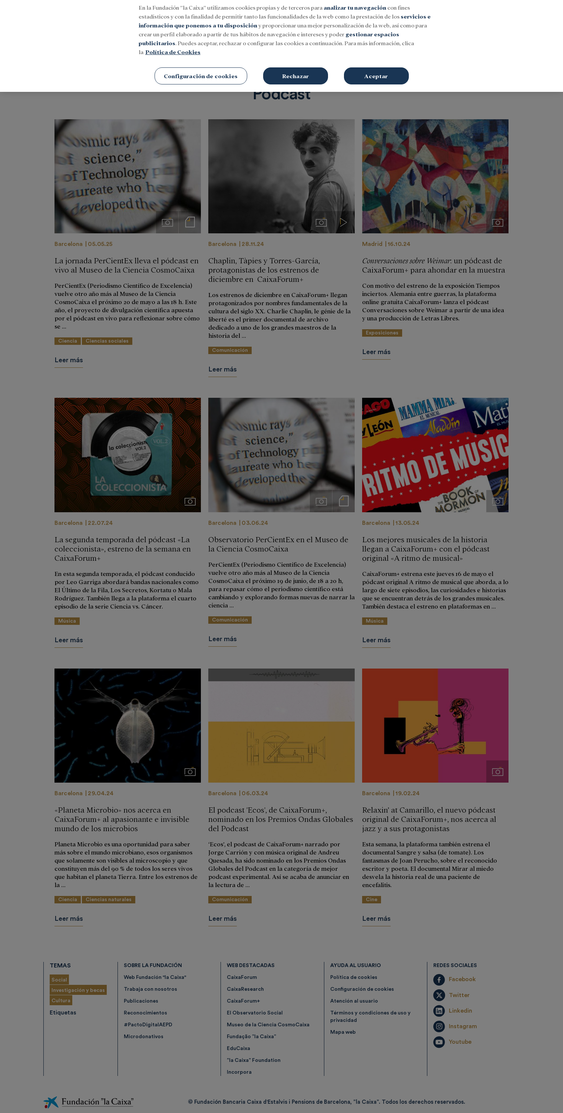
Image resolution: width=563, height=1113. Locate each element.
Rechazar (295, 67)
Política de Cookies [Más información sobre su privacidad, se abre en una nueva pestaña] (173, 43)
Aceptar (376, 67)
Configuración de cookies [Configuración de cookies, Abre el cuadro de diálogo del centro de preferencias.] (201, 67)
